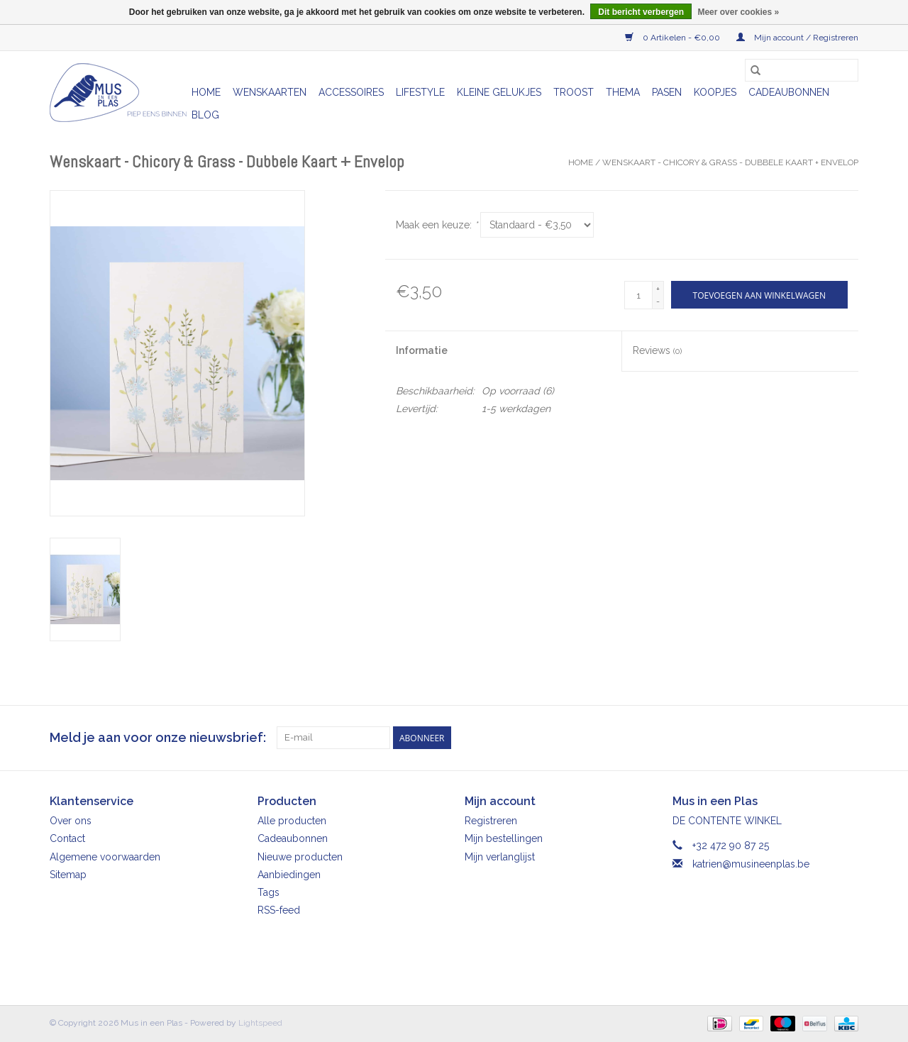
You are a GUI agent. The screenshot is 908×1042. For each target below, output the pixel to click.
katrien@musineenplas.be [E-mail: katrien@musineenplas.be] (750, 864)
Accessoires (351, 92)
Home (206, 92)
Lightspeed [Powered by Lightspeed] (260, 1023)
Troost (573, 92)
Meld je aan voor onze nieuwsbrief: (158, 737)
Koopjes (715, 92)
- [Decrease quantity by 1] (658, 301)
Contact (67, 838)
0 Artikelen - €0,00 (673, 38)
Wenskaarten (269, 92)
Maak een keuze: (436, 225)
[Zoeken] (801, 70)
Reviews (657, 350)
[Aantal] (638, 295)
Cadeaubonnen (788, 92)
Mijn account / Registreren (797, 38)
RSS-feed (279, 910)
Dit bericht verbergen (641, 12)
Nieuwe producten (300, 857)
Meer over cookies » (738, 12)
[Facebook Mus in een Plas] (821, 737)
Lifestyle (420, 92)
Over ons (71, 820)
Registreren (491, 820)
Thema (623, 92)
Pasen (667, 92)
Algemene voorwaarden (105, 857)
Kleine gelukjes (499, 92)
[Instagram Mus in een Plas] (847, 737)
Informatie (422, 350)
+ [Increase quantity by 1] (658, 289)
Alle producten (292, 820)
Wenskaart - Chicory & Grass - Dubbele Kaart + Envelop (730, 162)
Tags (268, 892)
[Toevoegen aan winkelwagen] (759, 295)
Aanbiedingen (289, 874)
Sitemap (68, 874)
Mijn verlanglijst (500, 857)
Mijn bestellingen (504, 838)
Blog (205, 115)
